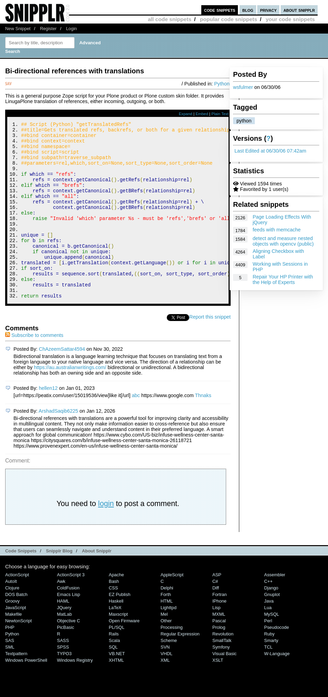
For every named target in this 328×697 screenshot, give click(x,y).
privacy (268, 10)
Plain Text (220, 114)
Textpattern (16, 686)
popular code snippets (228, 19)
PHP (10, 660)
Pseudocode (276, 660)
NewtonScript (18, 654)
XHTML (116, 693)
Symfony (221, 680)
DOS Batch (16, 627)
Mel (164, 647)
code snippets (219, 10)
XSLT (217, 693)
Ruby (269, 667)
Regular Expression (180, 667)
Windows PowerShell (26, 693)
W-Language (277, 686)
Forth (166, 627)
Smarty (271, 673)
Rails (114, 667)
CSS (113, 621)
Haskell (116, 634)
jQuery (64, 640)
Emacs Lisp (68, 627)
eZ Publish (120, 627)
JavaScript (15, 640)
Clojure (12, 621)
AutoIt (11, 614)
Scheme (169, 673)
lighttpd (168, 640)
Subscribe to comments (34, 368)
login (106, 536)
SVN (165, 680)
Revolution (222, 667)
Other (166, 654)
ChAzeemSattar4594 (62, 382)
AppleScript (172, 608)
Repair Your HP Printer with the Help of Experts (283, 279)
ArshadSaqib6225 (58, 444)
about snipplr (299, 10)
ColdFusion (68, 621)
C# (215, 614)
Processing (172, 660)
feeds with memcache (277, 229)
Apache (116, 608)
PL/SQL (116, 660)
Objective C (68, 654)
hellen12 (48, 421)
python (244, 120)
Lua (268, 640)
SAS (9, 673)
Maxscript (118, 647)
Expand (185, 114)
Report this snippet (210, 350)
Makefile (13, 647)
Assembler (274, 608)
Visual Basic (224, 686)
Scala (114, 673)
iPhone (219, 634)
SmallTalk (221, 673)
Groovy (12, 634)
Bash (114, 614)
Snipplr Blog (59, 584)
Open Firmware (124, 654)
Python (222, 83)
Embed (201, 114)
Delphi (167, 621)
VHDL (167, 686)
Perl (268, 654)
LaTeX (115, 640)
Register (48, 28)
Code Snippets (21, 584)
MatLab (64, 647)
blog (247, 10)
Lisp (216, 640)
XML (165, 693)
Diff (215, 621)
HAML (63, 634)
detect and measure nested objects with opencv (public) (283, 241)
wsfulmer (243, 87)
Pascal (219, 654)
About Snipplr (97, 584)
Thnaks (203, 428)
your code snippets (290, 19)
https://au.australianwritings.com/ (70, 400)
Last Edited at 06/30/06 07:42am (270, 151)
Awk (61, 614)
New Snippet (17, 28)
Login (71, 28)
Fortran (219, 627)
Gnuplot (272, 627)
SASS (63, 673)
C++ (268, 614)
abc (136, 428)
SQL (113, 680)
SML (10, 680)
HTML (167, 634)
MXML (218, 647)
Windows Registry (75, 693)
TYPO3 (64, 686)
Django (271, 621)
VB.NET (117, 686)
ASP (216, 608)
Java (268, 634)
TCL (268, 680)
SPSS (63, 680)
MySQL (271, 647)
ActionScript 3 (71, 608)
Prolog (218, 660)
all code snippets (169, 19)
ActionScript (17, 608)
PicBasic (65, 660)
